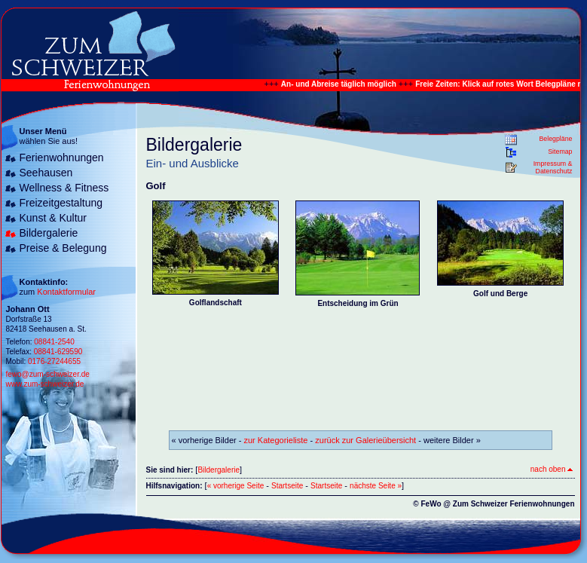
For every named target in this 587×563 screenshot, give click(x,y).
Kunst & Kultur (53, 218)
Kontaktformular (66, 291)
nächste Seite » (376, 486)
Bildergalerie (49, 233)
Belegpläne (555, 138)
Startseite (287, 486)
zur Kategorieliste (276, 440)
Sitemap (560, 151)
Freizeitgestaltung (61, 203)
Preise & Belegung (63, 248)
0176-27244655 (54, 361)
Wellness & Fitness (64, 188)
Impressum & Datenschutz (553, 167)
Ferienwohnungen (62, 157)
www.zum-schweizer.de (45, 384)
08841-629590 (58, 351)
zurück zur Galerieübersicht (365, 440)
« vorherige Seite (235, 486)
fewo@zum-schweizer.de (48, 374)
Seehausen (46, 173)
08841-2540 (54, 342)
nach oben (551, 469)
